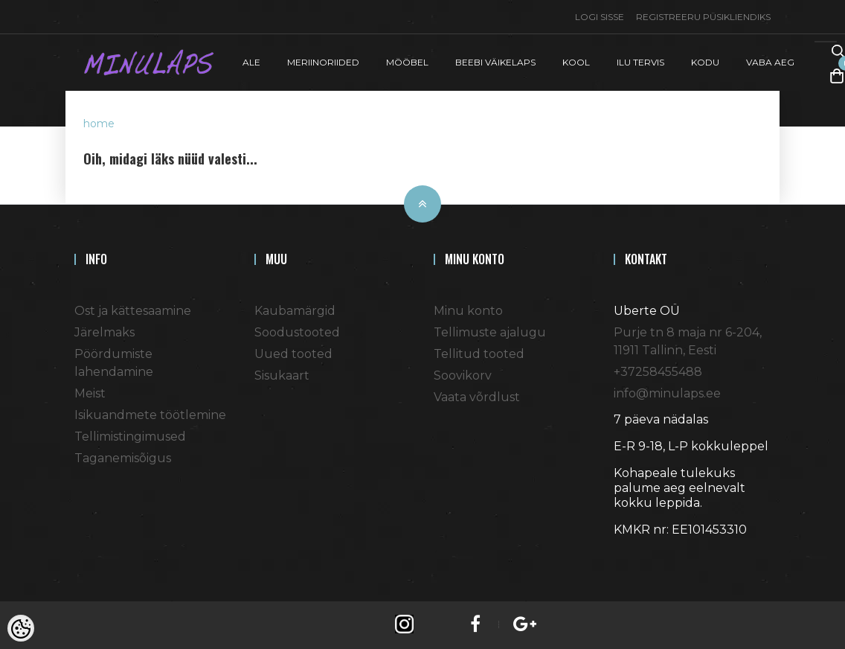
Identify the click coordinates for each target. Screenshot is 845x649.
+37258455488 (658, 372)
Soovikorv (463, 375)
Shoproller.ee (640, 556)
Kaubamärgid (294, 311)
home (99, 123)
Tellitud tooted (479, 354)
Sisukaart (281, 375)
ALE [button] (251, 62)
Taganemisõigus (122, 458)
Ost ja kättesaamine (132, 311)
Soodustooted (297, 332)
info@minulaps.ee (667, 393)
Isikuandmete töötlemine (150, 415)
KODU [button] (705, 62)
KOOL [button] (576, 62)
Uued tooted (293, 354)
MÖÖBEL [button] (407, 62)
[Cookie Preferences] (20, 628)
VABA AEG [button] (770, 62)
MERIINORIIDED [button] (323, 62)
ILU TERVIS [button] (640, 62)
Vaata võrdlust (477, 397)
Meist (90, 393)
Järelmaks (104, 332)
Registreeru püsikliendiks (703, 16)
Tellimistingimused (130, 436)
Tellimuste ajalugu (490, 332)
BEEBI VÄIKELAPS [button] (495, 62)
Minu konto (468, 311)
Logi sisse (599, 16)
